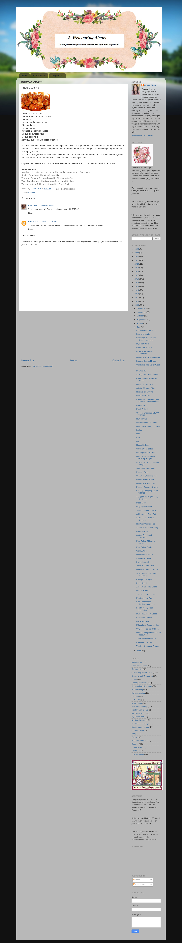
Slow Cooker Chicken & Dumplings (146, 574)
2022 (137, 256)
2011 (137, 298)
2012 (137, 294)
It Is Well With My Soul (146, 330)
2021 (137, 260)
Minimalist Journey (139, 707)
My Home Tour (138, 717)
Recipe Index (57, 75)
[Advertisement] (73, 335)
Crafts (134, 679)
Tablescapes (137, 747)
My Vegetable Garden (145, 452)
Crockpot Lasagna (144, 579)
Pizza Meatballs (143, 395)
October (140, 316)
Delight (139, 430)
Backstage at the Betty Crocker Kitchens (146, 339)
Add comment (28, 235)
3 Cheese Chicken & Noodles (145, 519)
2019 (137, 268)
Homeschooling (138, 693)
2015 (137, 283)
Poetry (134, 737)
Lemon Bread (142, 590)
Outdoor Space (138, 730)
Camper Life (137, 669)
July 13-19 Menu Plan (145, 468)
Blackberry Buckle (144, 618)
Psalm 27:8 (141, 371)
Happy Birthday (142, 445)
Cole (30, 205)
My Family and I (138, 713)
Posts (136, 880)
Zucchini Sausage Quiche (147, 487)
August (140, 323)
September (142, 319)
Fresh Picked (142, 409)
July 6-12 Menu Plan (145, 566)
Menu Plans (137, 703)
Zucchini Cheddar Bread (146, 587)
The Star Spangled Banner (147, 646)
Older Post (118, 360)
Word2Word (141, 551)
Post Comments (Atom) (43, 366)
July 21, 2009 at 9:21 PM (43, 205)
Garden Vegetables (144, 449)
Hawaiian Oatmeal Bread (147, 570)
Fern (138, 438)
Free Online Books (144, 547)
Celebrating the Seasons (142, 672)
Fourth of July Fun (144, 598)
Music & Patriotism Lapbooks (144, 352)
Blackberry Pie (142, 621)
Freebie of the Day (144, 642)
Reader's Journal (139, 741)
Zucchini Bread (142, 472)
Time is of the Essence (146, 510)
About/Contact (39, 75)
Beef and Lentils (143, 334)
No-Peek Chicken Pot (145, 524)
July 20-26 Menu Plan (145, 388)
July (139, 327)
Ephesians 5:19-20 (144, 347)
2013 (137, 290)
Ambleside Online (143, 558)
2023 (137, 253)
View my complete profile (142, 135)
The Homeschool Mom (146, 638)
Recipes (31, 193)
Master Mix (141, 405)
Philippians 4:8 (142, 562)
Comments (139, 884)
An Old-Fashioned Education (144, 536)
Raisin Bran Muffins (144, 392)
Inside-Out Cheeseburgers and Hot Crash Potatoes (147, 400)
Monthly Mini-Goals (140, 710)
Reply (30, 213)
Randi (31, 221)
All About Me (137, 662)
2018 (137, 271)
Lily (137, 441)
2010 (137, 301)
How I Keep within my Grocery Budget (145, 457)
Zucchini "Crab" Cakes (146, 594)
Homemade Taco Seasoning (148, 357)
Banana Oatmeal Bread (146, 361)
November (141, 312)
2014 (137, 286)
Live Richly (136, 700)
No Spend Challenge (140, 723)
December (141, 308)
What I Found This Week (146, 422)
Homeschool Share (144, 554)
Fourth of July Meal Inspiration (144, 609)
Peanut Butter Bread (145, 479)
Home (25, 75)
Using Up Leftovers (144, 384)
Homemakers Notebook (142, 686)
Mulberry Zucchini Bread (146, 614)
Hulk (138, 434)
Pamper (135, 734)
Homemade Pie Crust (145, 483)
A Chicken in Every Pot (146, 514)
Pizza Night (141, 503)
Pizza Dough (141, 583)
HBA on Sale (141, 419)
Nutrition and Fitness (140, 727)
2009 (137, 305)
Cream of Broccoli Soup (146, 476)
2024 (137, 249)
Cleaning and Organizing (142, 676)
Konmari (135, 696)
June (139, 651)
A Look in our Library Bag (147, 527)
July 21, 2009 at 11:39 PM (46, 221)
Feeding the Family (140, 683)
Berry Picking (142, 531)
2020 (137, 264)
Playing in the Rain (144, 506)
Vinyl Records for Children (147, 629)
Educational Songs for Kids (147, 625)
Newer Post (28, 360)
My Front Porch (142, 344)
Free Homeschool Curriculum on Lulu (145, 603)
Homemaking (137, 689)
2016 (137, 279)
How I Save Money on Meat (148, 426)
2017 (137, 275)
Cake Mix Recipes (139, 666)
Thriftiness (136, 751)
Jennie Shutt (150, 85)
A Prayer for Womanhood (147, 374)
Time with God (138, 754)
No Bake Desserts (139, 720)
